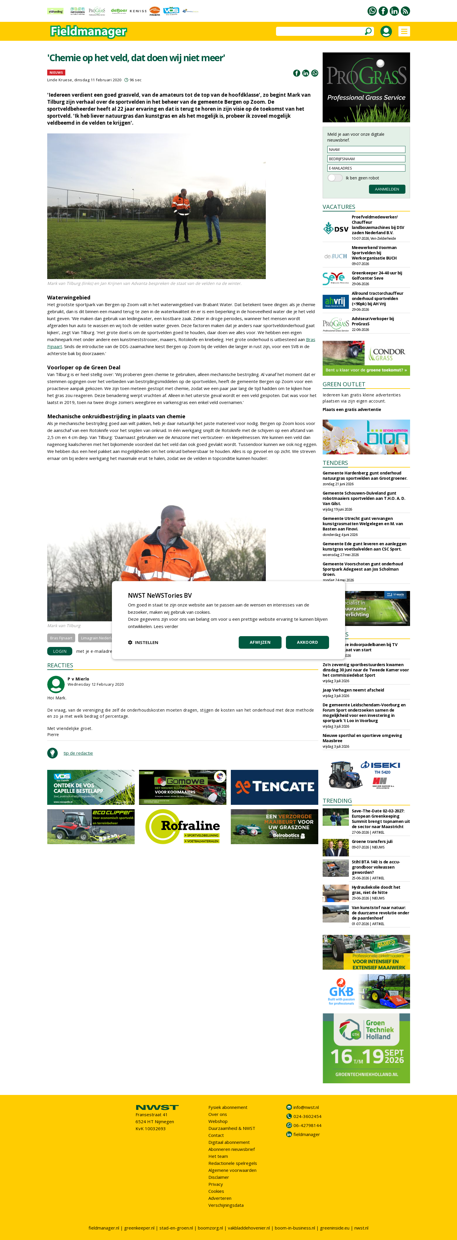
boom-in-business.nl (295, 1228)
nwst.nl (361, 1228)
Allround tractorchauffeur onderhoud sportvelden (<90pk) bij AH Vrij (377, 298)
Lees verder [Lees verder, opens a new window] (166, 626)
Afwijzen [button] (260, 642)
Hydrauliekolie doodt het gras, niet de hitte (376, 889)
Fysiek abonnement (227, 1107)
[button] (143, 642)
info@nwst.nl (306, 1107)
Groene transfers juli (372, 841)
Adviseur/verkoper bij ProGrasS (373, 321)
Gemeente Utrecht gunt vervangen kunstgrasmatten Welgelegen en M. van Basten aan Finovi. (363, 524)
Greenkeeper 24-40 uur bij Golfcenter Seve (377, 275)
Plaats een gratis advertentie (352, 409)
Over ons (217, 1114)
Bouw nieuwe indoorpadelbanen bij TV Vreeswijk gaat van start (360, 647)
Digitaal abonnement (229, 1142)
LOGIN (60, 651)
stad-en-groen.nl (176, 1228)
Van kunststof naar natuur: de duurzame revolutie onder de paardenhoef (380, 913)
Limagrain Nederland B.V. (103, 638)
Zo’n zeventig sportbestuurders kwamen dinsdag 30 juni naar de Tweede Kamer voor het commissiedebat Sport (366, 670)
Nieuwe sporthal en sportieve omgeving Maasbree (362, 738)
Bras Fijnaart (61, 638)
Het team (218, 1156)
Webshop (218, 1121)
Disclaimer (218, 1177)
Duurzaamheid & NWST (231, 1128)
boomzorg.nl (210, 1228)
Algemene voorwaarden (232, 1170)
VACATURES (339, 207)
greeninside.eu (334, 1228)
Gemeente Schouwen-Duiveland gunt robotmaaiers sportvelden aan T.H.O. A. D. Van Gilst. (364, 498)
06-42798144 (307, 1125)
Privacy (215, 1184)
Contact (216, 1135)
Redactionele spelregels (232, 1163)
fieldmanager (306, 1134)
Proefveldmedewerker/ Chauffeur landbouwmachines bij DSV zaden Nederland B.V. (378, 224)
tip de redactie (78, 753)
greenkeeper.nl (139, 1228)
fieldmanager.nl (104, 1228)
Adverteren (219, 1198)
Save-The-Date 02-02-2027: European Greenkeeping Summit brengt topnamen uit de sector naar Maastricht (381, 818)
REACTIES (60, 665)
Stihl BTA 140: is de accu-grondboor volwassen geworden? (376, 867)
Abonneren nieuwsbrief (231, 1149)
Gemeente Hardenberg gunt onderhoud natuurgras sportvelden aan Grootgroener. (365, 475)
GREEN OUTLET (344, 384)
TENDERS (335, 463)
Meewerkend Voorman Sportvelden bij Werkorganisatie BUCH (374, 253)
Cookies (216, 1191)
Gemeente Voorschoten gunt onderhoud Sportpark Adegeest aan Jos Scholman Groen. (363, 569)
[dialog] (228, 620)
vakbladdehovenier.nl (249, 1228)
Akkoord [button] (307, 642)
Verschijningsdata (226, 1205)
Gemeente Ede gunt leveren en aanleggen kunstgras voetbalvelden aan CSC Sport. (365, 546)
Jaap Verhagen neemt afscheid (353, 690)
